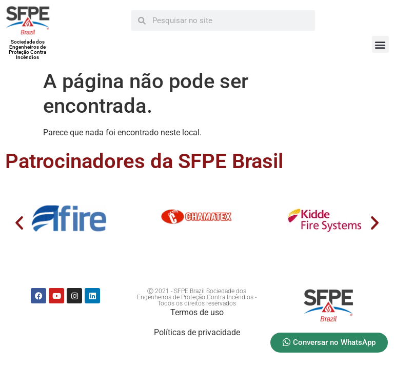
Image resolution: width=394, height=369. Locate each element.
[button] (380, 44)
